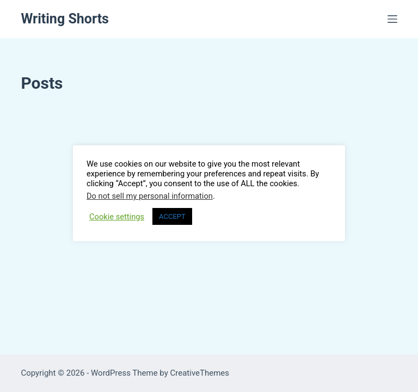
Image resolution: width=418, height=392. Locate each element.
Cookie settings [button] (116, 217)
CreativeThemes (200, 373)
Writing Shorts (65, 19)
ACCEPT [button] (172, 216)
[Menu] (392, 19)
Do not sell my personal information (150, 196)
